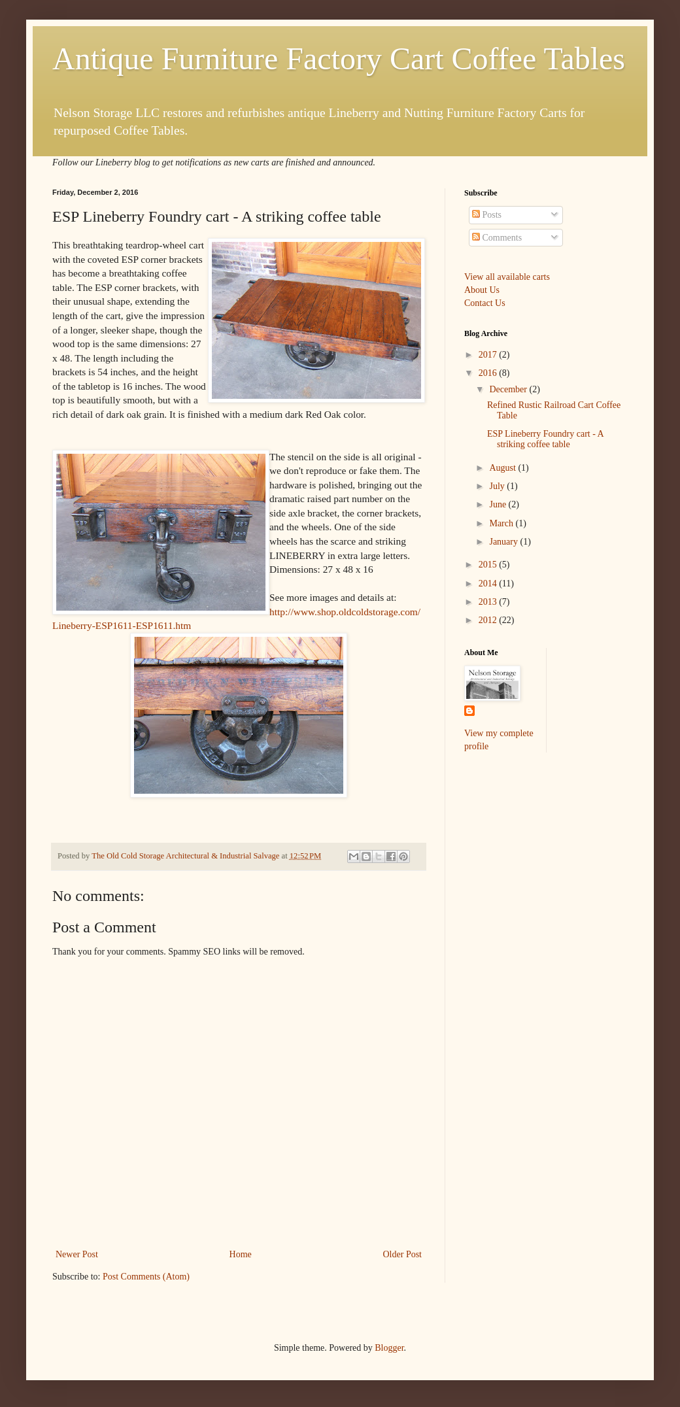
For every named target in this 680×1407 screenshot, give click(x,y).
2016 (489, 373)
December (509, 389)
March (502, 523)
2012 (489, 620)
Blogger (389, 1348)
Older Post (402, 1254)
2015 (489, 564)
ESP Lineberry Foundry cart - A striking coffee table (545, 439)
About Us (482, 290)
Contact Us (484, 303)
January (504, 542)
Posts (487, 215)
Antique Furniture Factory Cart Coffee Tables (338, 58)
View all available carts (507, 277)
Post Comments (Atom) (146, 1276)
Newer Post (77, 1254)
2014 (489, 583)
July (498, 486)
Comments (497, 238)
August (503, 468)
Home (241, 1254)
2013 (489, 602)
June (498, 504)
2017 (489, 355)
